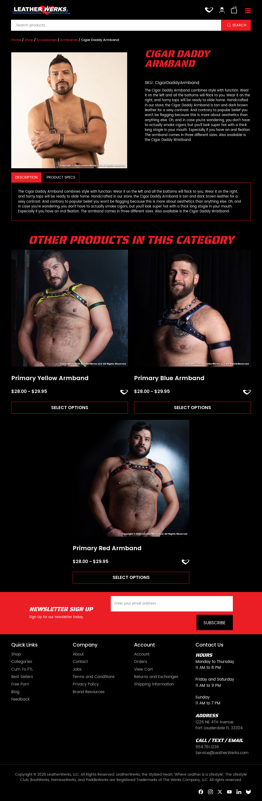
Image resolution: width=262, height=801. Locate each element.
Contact (80, 662)
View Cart (143, 669)
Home (16, 39)
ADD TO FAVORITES (124, 392)
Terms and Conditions (94, 677)
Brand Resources (89, 692)
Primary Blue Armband (169, 378)
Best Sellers (22, 677)
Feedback (20, 699)
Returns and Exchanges (156, 677)
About (78, 654)
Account (141, 654)
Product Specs (61, 177)
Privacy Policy (86, 684)
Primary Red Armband (107, 548)
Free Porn (20, 684)
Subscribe (214, 623)
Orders (140, 662)
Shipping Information (154, 684)
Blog (15, 692)
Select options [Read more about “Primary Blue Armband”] (192, 407)
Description (26, 177)
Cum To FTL (22, 669)
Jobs (77, 669)
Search (239, 25)
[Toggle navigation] (248, 11)
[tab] (26, 177)
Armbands (69, 39)
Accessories (47, 39)
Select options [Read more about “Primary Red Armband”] (131, 578)
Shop (29, 39)
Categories (21, 662)
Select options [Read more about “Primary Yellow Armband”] (69, 407)
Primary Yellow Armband (50, 378)
